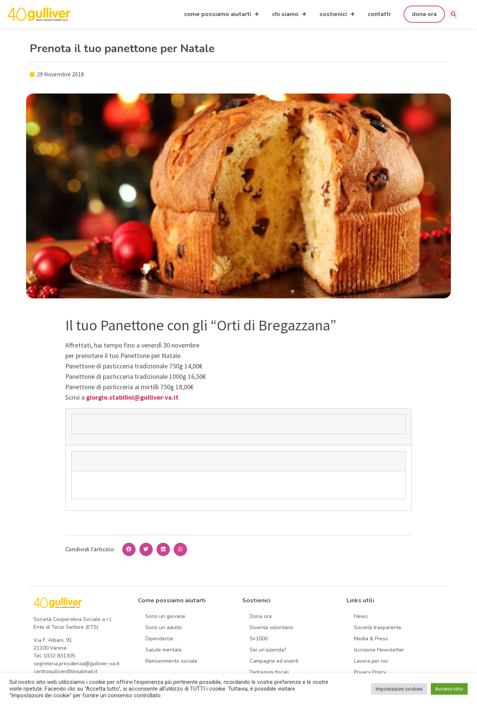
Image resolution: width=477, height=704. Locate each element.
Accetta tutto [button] (449, 689)
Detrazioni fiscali (269, 672)
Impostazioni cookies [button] (399, 689)
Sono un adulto (163, 627)
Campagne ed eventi (274, 661)
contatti (379, 14)
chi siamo (289, 14)
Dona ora (261, 616)
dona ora (424, 14)
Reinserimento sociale (171, 661)
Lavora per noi (371, 661)
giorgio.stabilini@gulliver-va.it (132, 397)
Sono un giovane (165, 616)
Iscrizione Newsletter (379, 649)
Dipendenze (159, 638)
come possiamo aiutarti (221, 14)
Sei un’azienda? (268, 649)
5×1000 (259, 638)
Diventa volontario (271, 627)
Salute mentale (163, 649)
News (361, 616)
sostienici (337, 14)
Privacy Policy (370, 672)
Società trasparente (377, 627)
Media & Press (371, 638)
